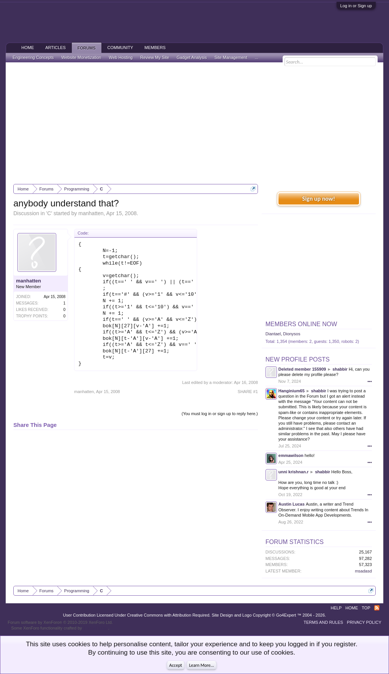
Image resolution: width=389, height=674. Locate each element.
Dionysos (291, 333)
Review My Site (154, 57)
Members (155, 47)
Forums (86, 48)
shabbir (340, 369)
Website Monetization (81, 57)
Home (27, 47)
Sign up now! (318, 198)
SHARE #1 (248, 391)
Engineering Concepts (33, 57)
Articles (55, 47)
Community (120, 47)
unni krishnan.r (293, 471)
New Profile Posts (298, 359)
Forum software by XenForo (60, 622)
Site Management (231, 57)
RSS (377, 608)
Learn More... (201, 665)
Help (336, 608)
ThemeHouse (95, 628)
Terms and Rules (323, 622)
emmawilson (291, 455)
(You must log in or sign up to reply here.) (220, 413)
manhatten (90, 213)
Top (366, 608)
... (256, 57)
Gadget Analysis (192, 57)
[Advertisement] (194, 123)
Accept (175, 665)
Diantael (273, 333)
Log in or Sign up (356, 5)
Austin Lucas (291, 504)
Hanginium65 (291, 391)
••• (369, 381)
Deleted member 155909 (302, 369)
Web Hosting (121, 57)
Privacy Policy (364, 622)
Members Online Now (301, 324)
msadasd (363, 571)
